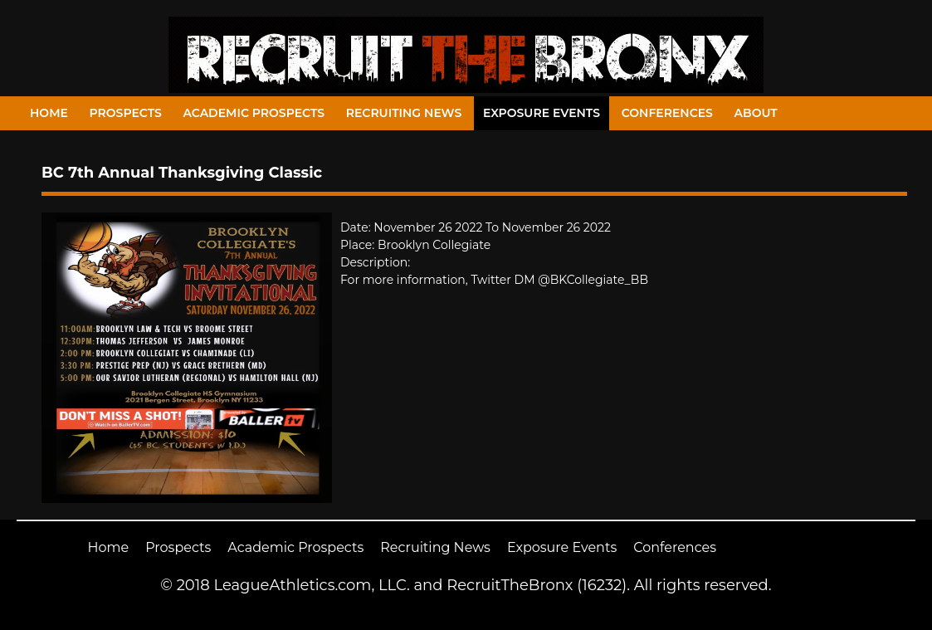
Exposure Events (541, 112)
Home (49, 112)
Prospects (126, 112)
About (756, 112)
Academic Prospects (253, 112)
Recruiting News (404, 112)
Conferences (667, 112)
